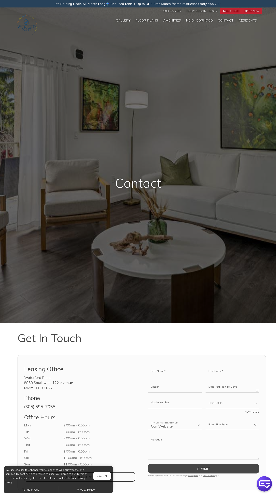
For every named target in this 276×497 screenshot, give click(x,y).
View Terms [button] (251, 411)
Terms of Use (30, 489)
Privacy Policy (193, 476)
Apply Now (251, 11)
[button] (138, 3)
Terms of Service (209, 476)
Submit (203, 469)
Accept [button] (102, 475)
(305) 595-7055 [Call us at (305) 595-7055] (164, 11)
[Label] (203, 447)
